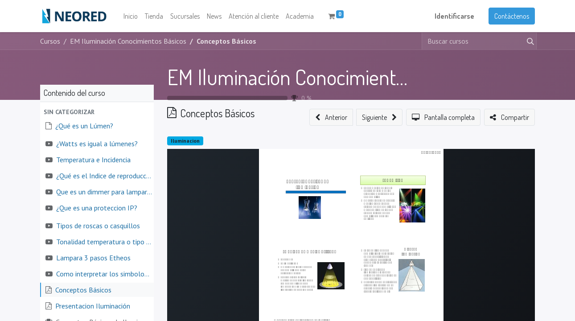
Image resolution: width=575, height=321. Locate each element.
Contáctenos (511, 16)
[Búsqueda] (528, 41)
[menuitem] (130, 16)
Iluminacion (185, 140)
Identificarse (454, 16)
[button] (97, 112)
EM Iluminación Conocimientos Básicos (323, 76)
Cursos (50, 41)
